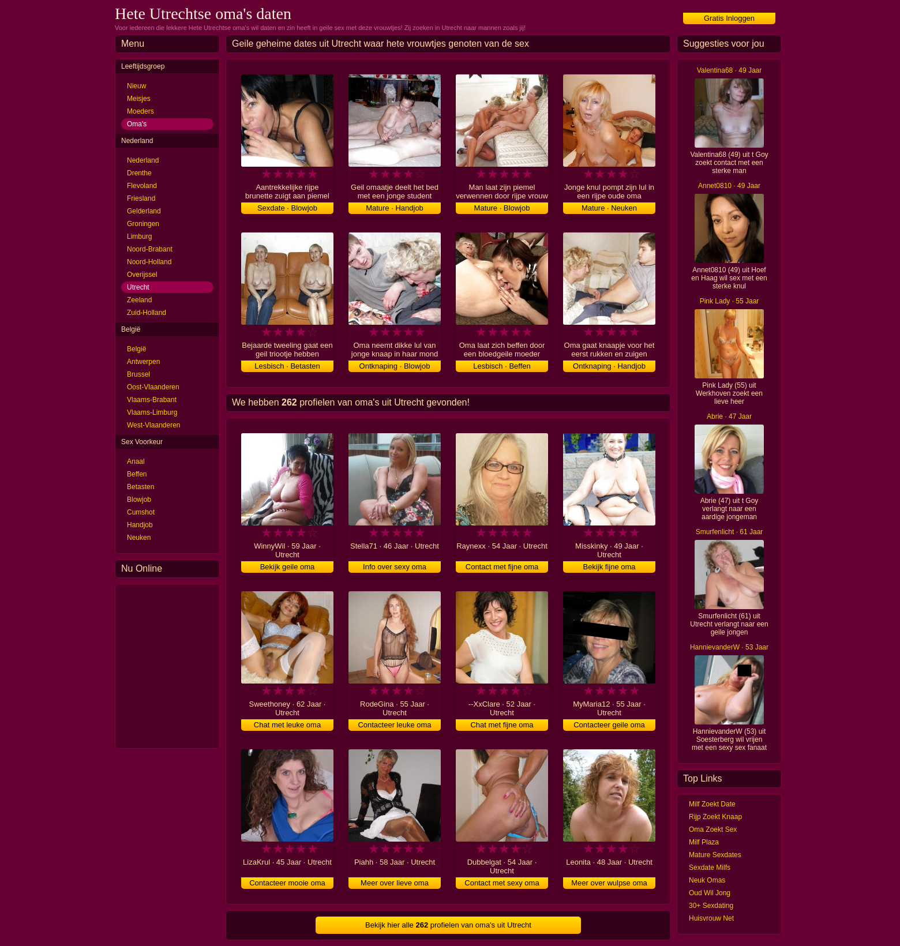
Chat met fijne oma (501, 724)
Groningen (143, 224)
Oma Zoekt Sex (713, 829)
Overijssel (142, 275)
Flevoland (142, 186)
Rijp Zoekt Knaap (715, 817)
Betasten (140, 487)
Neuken (139, 538)
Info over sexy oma (394, 566)
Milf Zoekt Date (712, 804)
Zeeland (139, 300)
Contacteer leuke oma (394, 724)
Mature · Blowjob (502, 208)
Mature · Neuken (609, 208)
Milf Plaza (704, 842)
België (136, 349)
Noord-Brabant (149, 249)
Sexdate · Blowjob (287, 208)
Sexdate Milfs (709, 868)
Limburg (139, 236)
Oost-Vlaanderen (153, 387)
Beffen (137, 474)
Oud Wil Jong (709, 893)
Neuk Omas (707, 880)
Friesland (141, 198)
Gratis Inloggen (729, 18)
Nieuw (136, 86)
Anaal (136, 461)
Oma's (137, 124)
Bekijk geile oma (287, 566)
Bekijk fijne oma (609, 566)
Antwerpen (143, 362)
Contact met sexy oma (501, 883)
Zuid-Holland (146, 313)
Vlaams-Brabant (152, 400)
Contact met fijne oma (502, 566)
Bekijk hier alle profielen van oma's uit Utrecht (448, 925)
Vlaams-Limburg (152, 412)
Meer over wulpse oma (609, 883)
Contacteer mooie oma (287, 883)
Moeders (140, 111)
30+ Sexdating (711, 906)
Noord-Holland (149, 262)
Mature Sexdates (715, 855)
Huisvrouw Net (711, 918)
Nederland (143, 160)
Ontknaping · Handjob (609, 366)
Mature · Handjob (394, 208)
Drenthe (139, 173)
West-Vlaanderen (154, 425)
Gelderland (144, 211)
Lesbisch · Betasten (287, 366)
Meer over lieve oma (395, 883)
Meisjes (139, 99)
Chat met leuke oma (287, 724)
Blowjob (139, 499)
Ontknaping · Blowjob (394, 366)
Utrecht (138, 287)
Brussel (138, 374)
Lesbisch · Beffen (502, 366)
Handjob (140, 525)
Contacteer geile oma (609, 724)
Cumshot (141, 512)
